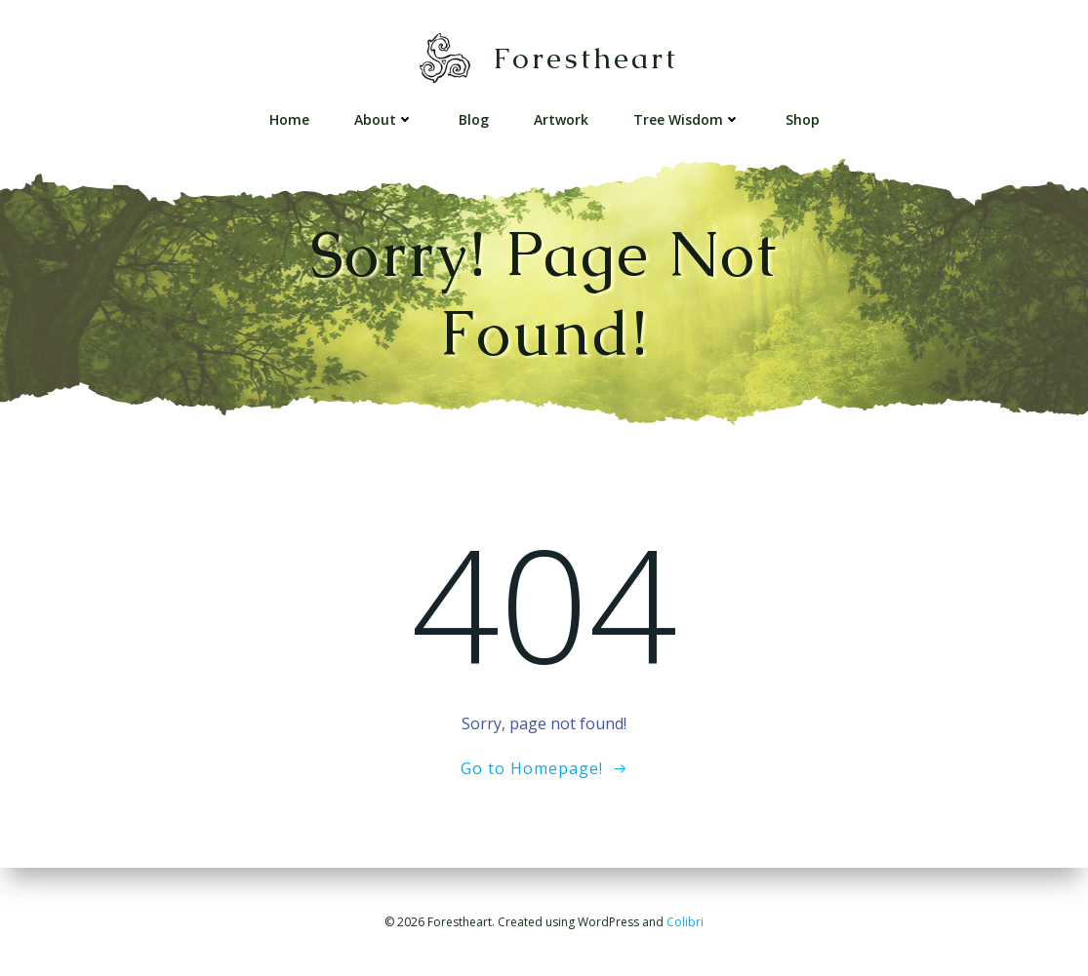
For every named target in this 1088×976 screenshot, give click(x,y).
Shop (803, 119)
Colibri (685, 922)
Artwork (561, 119)
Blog (474, 119)
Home (289, 119)
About (384, 119)
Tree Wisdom (687, 119)
